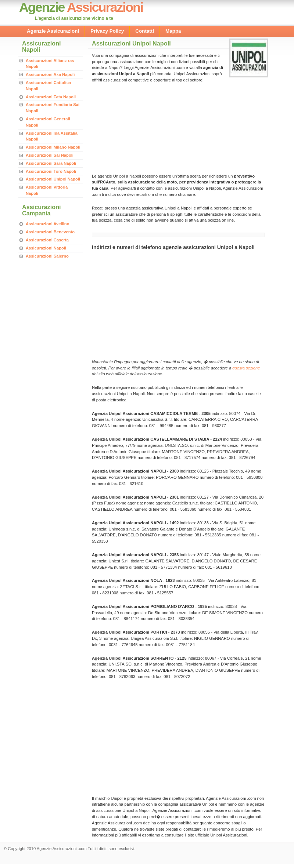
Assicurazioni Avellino (47, 224)
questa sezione (246, 368)
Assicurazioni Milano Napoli (53, 147)
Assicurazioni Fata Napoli (51, 97)
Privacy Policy (107, 31)
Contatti (144, 31)
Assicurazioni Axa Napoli (50, 74)
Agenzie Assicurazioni (53, 31)
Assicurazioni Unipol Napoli (53, 179)
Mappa (173, 31)
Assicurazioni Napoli (46, 248)
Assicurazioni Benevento (50, 232)
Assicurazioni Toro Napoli (51, 171)
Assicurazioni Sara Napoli (51, 163)
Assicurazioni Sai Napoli (50, 155)
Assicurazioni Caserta (47, 240)
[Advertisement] (143, 127)
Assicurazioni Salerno (47, 256)
